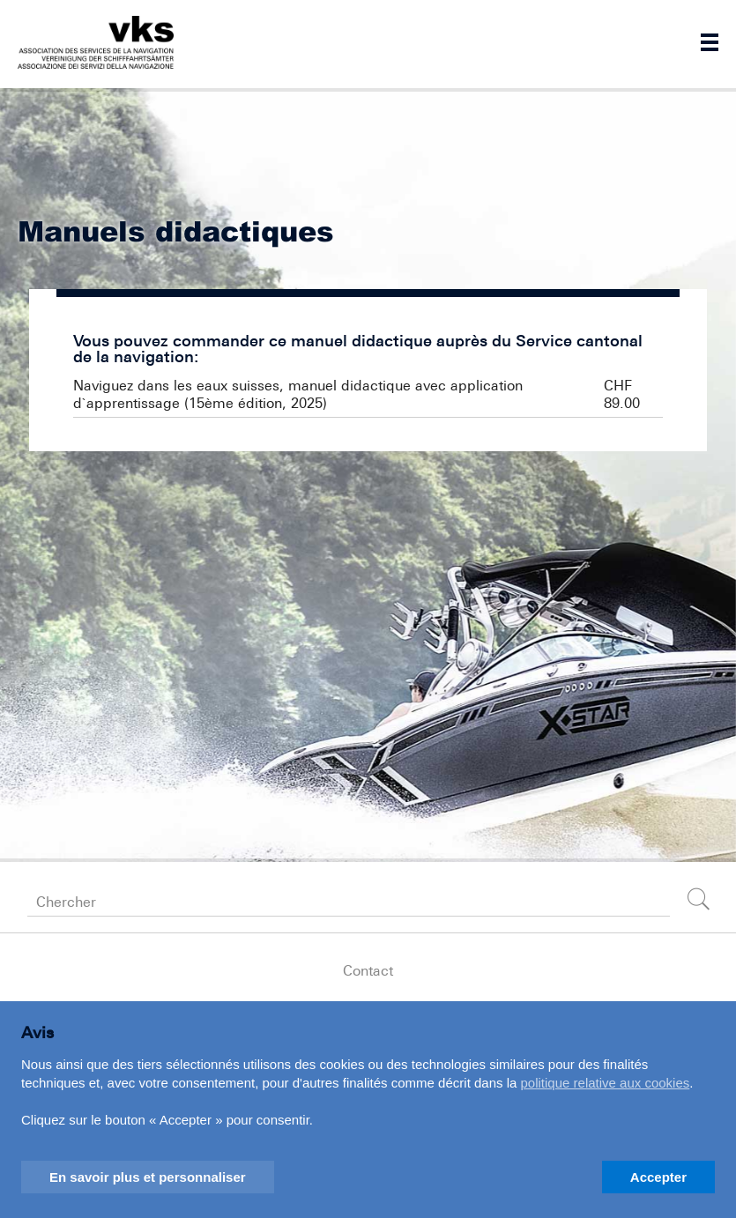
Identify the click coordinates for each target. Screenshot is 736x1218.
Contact (368, 970)
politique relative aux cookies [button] (605, 1082)
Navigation (709, 42)
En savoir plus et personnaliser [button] (147, 1177)
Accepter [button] (658, 1177)
